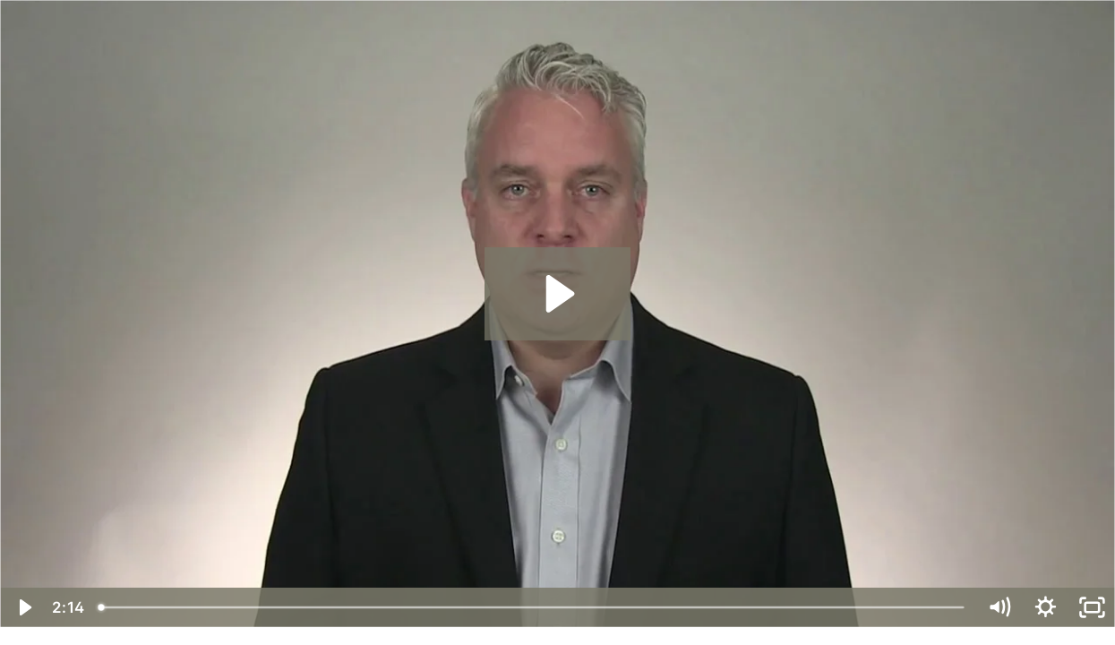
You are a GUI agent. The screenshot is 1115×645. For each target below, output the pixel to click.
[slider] (533, 607)
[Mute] (998, 607)
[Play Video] (23, 607)
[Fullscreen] (1091, 607)
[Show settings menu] (1045, 607)
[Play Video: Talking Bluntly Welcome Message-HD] (557, 293)
